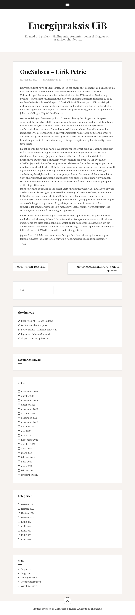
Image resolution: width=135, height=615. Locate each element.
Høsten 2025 (27, 517)
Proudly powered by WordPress (49, 608)
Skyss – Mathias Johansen (35, 338)
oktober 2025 (28, 395)
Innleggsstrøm (29, 577)
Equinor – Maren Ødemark (36, 333)
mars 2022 (26, 435)
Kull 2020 (26, 534)
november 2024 (29, 400)
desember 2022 (29, 417)
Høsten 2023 (73, 79)
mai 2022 (26, 430)
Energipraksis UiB (67, 25)
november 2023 (29, 409)
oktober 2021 (28, 444)
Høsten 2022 (27, 504)
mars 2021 (26, 452)
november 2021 (29, 439)
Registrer (26, 568)
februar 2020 (28, 470)
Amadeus (82, 608)
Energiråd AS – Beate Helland (37, 320)
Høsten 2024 (27, 513)
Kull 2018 (26, 526)
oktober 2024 (28, 404)
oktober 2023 (28, 413)
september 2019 (29, 474)
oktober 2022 (28, 426)
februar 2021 (28, 457)
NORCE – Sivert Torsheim (30, 266)
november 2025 (29, 391)
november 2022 (29, 422)
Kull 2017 (26, 521)
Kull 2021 (26, 539)
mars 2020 (26, 465)
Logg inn (26, 573)
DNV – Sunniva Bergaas (34, 325)
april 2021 (26, 448)
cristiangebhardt (52, 79)
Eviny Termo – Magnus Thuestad (39, 329)
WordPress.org (29, 585)
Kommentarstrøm (31, 581)
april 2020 (26, 461)
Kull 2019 (26, 530)
